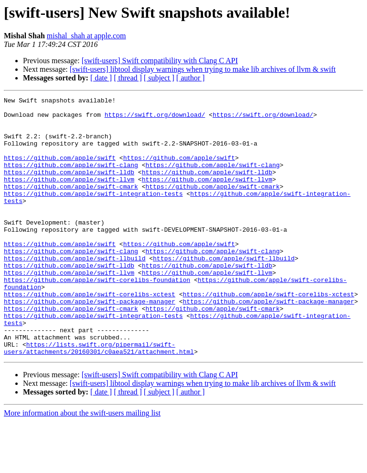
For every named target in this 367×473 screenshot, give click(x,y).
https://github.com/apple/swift (60, 170)
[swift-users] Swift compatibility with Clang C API (160, 60)
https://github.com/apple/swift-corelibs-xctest (89, 334)
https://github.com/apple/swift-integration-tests (93, 213)
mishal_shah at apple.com (86, 36)
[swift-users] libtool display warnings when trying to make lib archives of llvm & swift (203, 69)
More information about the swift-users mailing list (82, 465)
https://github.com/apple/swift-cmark (71, 205)
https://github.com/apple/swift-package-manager (89, 342)
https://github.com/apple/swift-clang (71, 179)
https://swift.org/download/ (155, 118)
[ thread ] (128, 78)
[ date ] (101, 78)
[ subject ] (159, 78)
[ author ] (190, 78)
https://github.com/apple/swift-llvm (69, 196)
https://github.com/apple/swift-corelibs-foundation (97, 317)
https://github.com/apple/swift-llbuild (74, 291)
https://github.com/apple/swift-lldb (69, 187)
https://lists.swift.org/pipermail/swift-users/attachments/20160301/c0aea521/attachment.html (99, 398)
